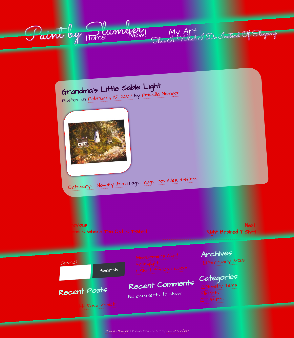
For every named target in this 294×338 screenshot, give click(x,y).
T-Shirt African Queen (162, 269)
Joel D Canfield (177, 331)
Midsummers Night (157, 256)
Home (95, 37)
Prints (212, 293)
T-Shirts (214, 299)
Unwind (71, 301)
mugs (148, 182)
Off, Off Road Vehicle (89, 305)
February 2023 (225, 261)
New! (137, 35)
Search (69, 263)
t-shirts (189, 179)
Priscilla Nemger (161, 94)
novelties (167, 180)
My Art (182, 31)
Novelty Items (112, 184)
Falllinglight (147, 263)
